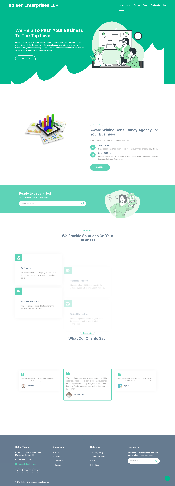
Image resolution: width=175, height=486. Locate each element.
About (128, 5)
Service (137, 5)
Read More (100, 192)
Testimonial (155, 5)
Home (121, 5)
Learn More (25, 58)
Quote (145, 5)
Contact (166, 5)
